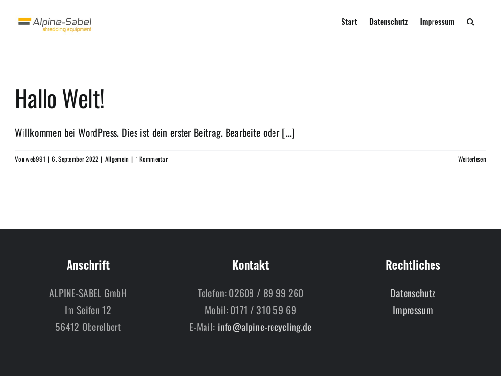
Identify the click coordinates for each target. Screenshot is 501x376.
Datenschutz (412, 292)
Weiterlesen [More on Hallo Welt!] (472, 159)
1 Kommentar (152, 159)
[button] (470, 20)
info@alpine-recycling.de (265, 326)
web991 (36, 159)
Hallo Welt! (59, 97)
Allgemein (117, 159)
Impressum (413, 310)
